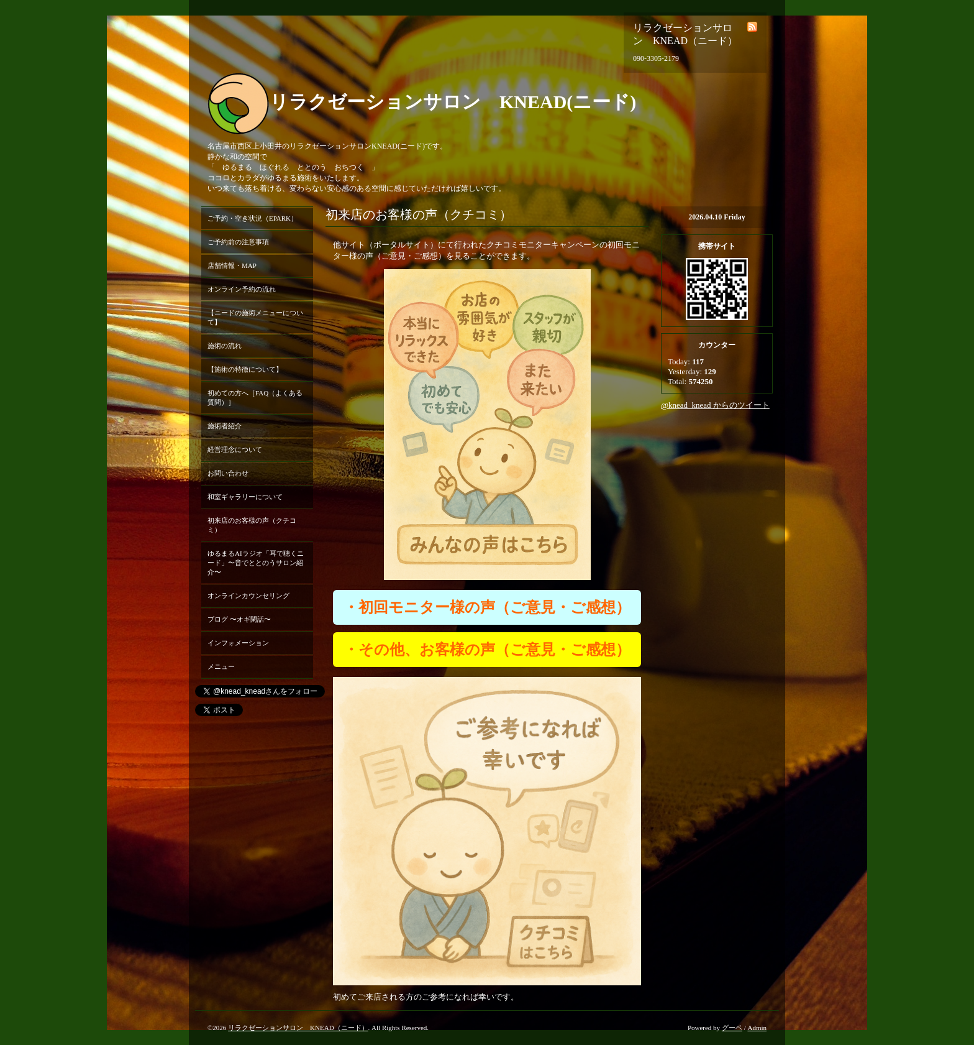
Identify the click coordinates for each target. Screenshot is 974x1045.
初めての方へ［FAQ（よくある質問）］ (255, 397)
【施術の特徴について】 (245, 369)
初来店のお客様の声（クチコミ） (251, 525)
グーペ (732, 1027)
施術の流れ (224, 345)
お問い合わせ (227, 473)
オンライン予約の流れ (241, 289)
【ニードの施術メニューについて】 (255, 317)
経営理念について (234, 449)
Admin (757, 1027)
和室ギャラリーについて (245, 496)
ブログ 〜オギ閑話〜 (239, 619)
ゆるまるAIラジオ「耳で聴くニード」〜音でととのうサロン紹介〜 (255, 563)
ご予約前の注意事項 (238, 242)
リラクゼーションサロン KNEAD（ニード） (298, 1027)
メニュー (221, 666)
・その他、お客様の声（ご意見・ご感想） (487, 650)
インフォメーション (238, 643)
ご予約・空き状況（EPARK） (252, 218)
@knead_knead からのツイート (715, 405)
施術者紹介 (224, 426)
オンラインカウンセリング (248, 595)
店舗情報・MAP (232, 265)
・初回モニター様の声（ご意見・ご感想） (487, 607)
